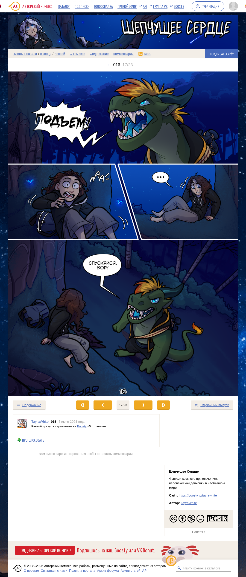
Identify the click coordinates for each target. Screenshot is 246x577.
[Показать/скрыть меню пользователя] (232, 6)
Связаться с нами (54, 570)
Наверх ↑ (198, 532)
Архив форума (108, 570)
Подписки (82, 6)
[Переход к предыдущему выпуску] (37, 233)
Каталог (64, 6)
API (145, 6)
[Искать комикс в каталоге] (179, 568)
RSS (147, 54)
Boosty (179, 6)
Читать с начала (25, 54)
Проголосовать (33, 440)
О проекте (31, 570)
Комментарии (123, 54)
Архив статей (131, 570)
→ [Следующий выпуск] (137, 65)
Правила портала (82, 570)
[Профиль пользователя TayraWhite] (22, 423)
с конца (46, 54)
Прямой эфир (127, 6)
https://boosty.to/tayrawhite (198, 495)
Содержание (99, 54)
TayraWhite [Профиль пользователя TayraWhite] (40, 421)
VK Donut (145, 550)
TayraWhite (189, 503)
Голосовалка (103, 6)
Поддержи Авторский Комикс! (44, 550)
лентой (60, 54)
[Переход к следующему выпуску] (123, 233)
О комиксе (77, 54)
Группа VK (160, 6)
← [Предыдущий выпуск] (109, 65)
